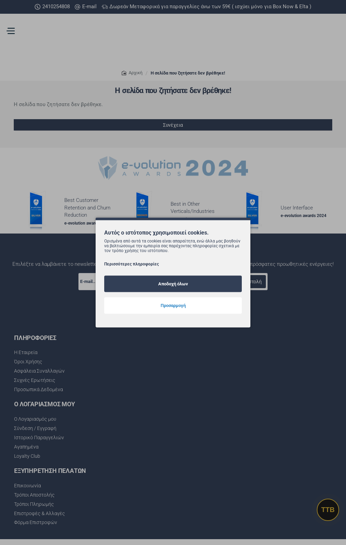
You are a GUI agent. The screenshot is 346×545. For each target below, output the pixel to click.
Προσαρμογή (173, 305)
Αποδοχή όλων (173, 283)
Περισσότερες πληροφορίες (131, 264)
